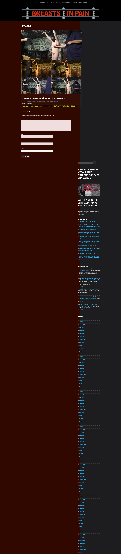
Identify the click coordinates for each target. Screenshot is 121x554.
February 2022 (85, 333)
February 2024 (85, 262)
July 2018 (84, 460)
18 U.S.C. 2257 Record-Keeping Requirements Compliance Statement (66, 551)
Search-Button (91, 2)
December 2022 (86, 303)
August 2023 (85, 280)
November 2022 (86, 306)
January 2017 (85, 513)
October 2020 (85, 380)
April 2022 (84, 327)
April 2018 (84, 468)
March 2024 (85, 259)
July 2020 (84, 389)
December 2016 (86, 516)
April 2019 (84, 433)
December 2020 (86, 374)
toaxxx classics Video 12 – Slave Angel (91, 111)
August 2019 (85, 421)
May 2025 (84, 218)
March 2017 (85, 507)
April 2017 (84, 504)
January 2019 (85, 442)
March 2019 (85, 436)
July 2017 (84, 495)
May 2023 (84, 289)
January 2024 (85, 265)
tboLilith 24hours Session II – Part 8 (90, 119)
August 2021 (85, 351)
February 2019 (85, 439)
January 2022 (85, 336)
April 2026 (84, 185)
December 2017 (86, 480)
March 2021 (85, 365)
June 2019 (84, 427)
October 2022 (85, 309)
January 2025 (85, 230)
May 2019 (84, 430)
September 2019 (86, 418)
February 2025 (85, 227)
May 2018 (84, 466)
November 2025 (86, 200)
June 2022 (84, 321)
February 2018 (85, 474)
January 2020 (85, 407)
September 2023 (86, 277)
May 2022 (84, 324)
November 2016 (86, 519)
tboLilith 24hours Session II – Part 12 (91, 85)
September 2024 (86, 241)
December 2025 (86, 197)
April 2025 (84, 221)
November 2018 (86, 448)
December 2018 (86, 445)
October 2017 (85, 486)
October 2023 (85, 274)
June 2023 (84, 286)
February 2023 (85, 297)
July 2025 (84, 212)
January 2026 (85, 194)
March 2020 (85, 401)
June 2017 (84, 498)
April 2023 (84, 292)
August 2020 (85, 386)
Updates (36, 2)
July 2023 (84, 283)
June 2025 (84, 215)
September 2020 (86, 383)
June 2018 (84, 463)
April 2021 (84, 362)
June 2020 (84, 392)
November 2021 (86, 342)
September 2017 (86, 489)
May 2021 (84, 359)
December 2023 (86, 268)
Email (18, 142)
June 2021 (84, 356)
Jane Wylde (85, 171)
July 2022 (84, 318)
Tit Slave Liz (51, 101)
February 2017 (85, 510)
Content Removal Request (79, 2)
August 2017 (85, 492)
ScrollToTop (60, 544)
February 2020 (85, 404)
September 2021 (86, 348)
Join (48, 2)
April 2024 (84, 256)
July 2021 (84, 353)
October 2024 (85, 238)
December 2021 (86, 339)
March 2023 (85, 294)
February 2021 (85, 368)
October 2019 (85, 415)
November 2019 (86, 412)
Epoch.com (97, 536)
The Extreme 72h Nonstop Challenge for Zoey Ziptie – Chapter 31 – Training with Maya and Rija (93, 123)
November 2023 (86, 271)
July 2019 (84, 424)
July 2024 (84, 247)
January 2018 (85, 477)
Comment (19, 119)
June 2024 (84, 250)
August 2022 (85, 315)
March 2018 (85, 471)
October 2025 (85, 203)
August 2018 (85, 457)
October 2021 (85, 345)
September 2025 (86, 206)
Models (42, 2)
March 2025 (85, 224)
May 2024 (84, 253)
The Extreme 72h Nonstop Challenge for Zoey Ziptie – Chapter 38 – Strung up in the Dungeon (93, 90)
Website (18, 149)
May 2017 (84, 501)
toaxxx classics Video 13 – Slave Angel (91, 95)
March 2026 (85, 188)
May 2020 (84, 395)
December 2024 (86, 233)
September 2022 (86, 312)
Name (18, 135)
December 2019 (86, 409)
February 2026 (85, 191)
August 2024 (85, 244)
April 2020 (84, 398)
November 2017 (86, 483)
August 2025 (85, 209)
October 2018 (85, 451)
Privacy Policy (66, 2)
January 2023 (85, 300)
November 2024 (86, 235)
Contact (58, 2)
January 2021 (85, 371)
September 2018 (86, 454)
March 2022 (85, 330)
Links (52, 2)
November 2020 (86, 377)
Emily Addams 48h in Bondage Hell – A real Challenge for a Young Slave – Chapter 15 (93, 146)
